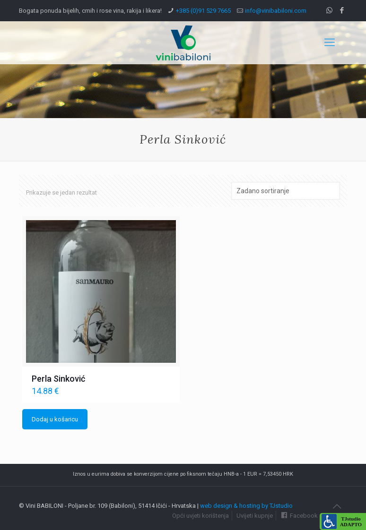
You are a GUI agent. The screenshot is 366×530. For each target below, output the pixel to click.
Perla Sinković (58, 379)
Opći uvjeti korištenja (200, 515)
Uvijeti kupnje (254, 515)
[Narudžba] (285, 191)
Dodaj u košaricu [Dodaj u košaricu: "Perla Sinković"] (55, 419)
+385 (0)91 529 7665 (203, 10)
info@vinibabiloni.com (275, 10)
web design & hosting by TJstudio (246, 505)
